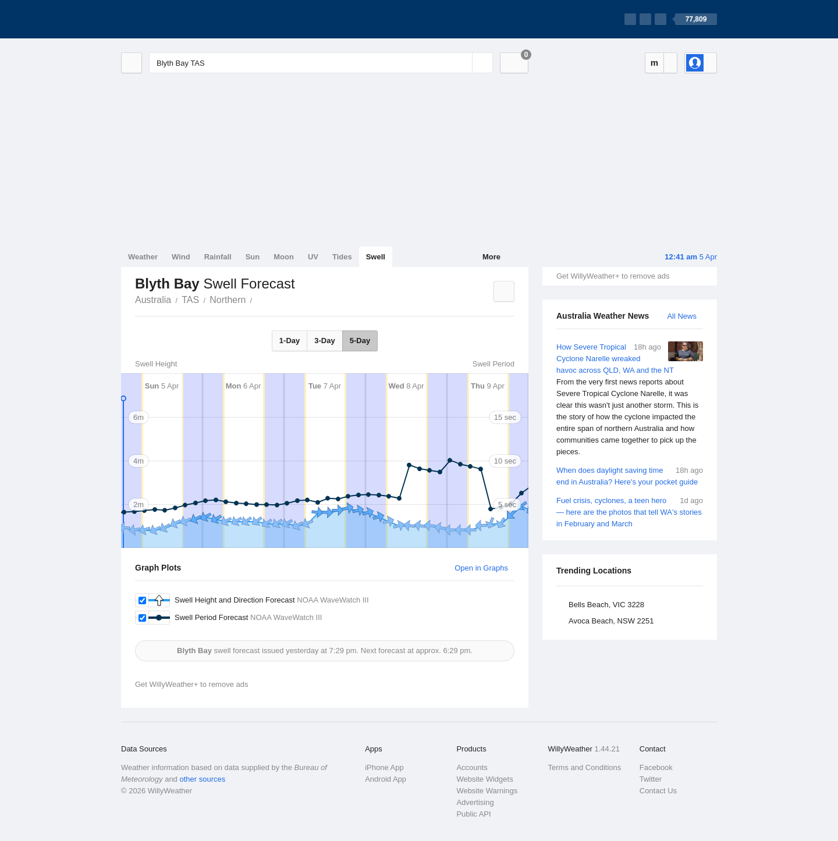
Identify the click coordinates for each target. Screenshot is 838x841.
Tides (342, 256)
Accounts (471, 767)
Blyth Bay (258, 299)
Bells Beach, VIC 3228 (606, 604)
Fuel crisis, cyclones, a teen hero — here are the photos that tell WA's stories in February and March (629, 511)
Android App (385, 779)
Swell (375, 256)
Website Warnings (486, 790)
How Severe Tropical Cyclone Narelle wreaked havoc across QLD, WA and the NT (629, 399)
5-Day (360, 340)
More (491, 256)
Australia (153, 300)
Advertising (474, 802)
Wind (181, 256)
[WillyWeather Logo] (175, 19)
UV (313, 256)
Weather (143, 256)
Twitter (651, 779)
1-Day (289, 340)
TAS (190, 300)
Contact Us (658, 790)
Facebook (656, 767)
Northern (228, 300)
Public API (473, 814)
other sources (202, 779)
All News (682, 316)
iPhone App (384, 767)
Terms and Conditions (585, 767)
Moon (284, 256)
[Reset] (462, 62)
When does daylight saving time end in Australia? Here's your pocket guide (629, 475)
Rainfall (218, 256)
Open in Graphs (481, 568)
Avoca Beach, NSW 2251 (611, 621)
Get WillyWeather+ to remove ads (612, 276)
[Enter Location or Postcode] (321, 62)
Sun (253, 256)
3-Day (324, 340)
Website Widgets (484, 779)
